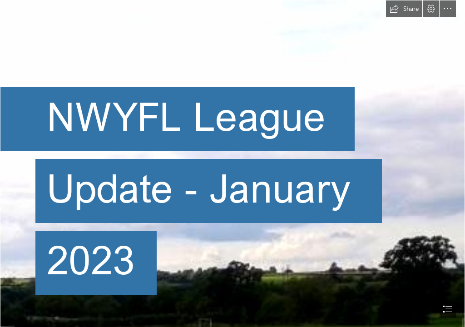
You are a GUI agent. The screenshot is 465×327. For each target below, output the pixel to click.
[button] (404, 8)
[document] (232, 163)
